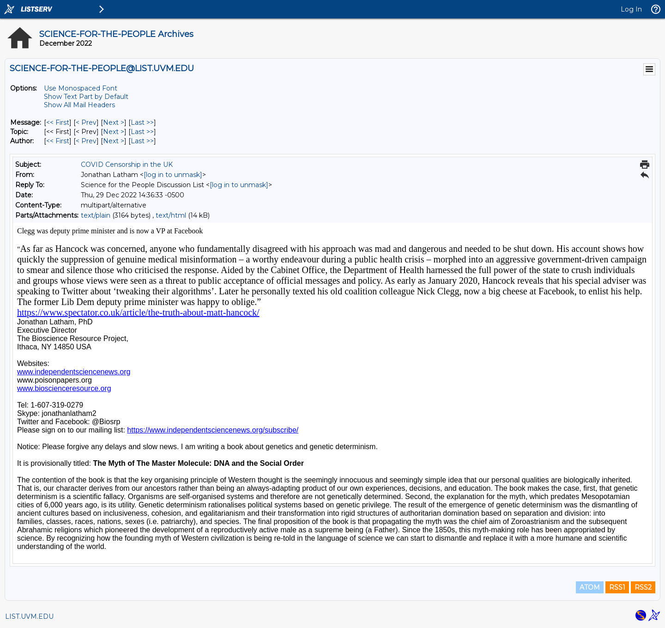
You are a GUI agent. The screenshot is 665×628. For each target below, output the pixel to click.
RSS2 (643, 587)
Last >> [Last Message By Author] (142, 141)
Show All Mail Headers (79, 105)
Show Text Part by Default (86, 96)
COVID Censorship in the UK (127, 164)
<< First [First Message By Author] (57, 141)
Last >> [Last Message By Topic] (142, 132)
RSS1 (617, 587)
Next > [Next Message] (113, 122)
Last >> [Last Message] (142, 122)
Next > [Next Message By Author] (113, 141)
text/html (171, 215)
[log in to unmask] (173, 175)
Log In (631, 9)
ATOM (590, 587)
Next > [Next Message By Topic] (113, 132)
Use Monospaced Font (80, 88)
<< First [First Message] (57, 122)
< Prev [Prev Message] (86, 122)
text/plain (95, 215)
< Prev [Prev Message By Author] (86, 141)
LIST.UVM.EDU (29, 616)
